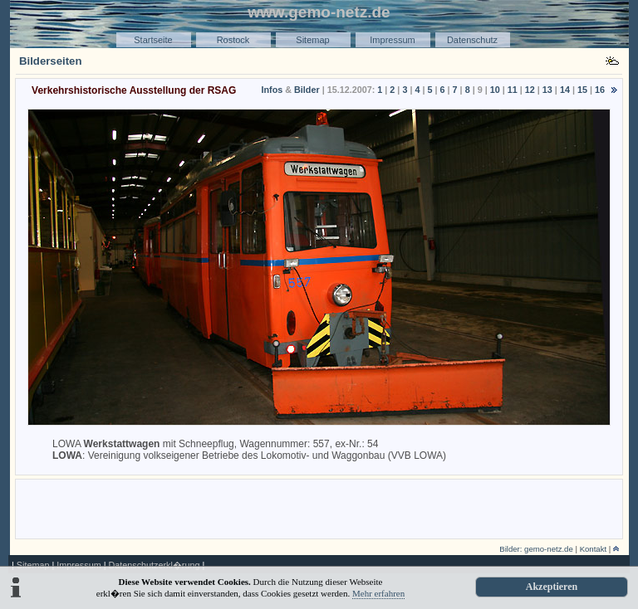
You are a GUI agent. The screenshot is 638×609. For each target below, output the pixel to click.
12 (530, 90)
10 (495, 90)
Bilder (307, 90)
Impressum (392, 40)
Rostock (233, 40)
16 (600, 90)
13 (547, 90)
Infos (271, 90)
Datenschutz (472, 40)
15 (582, 90)
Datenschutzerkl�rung (153, 565)
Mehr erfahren (378, 593)
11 (513, 90)
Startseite (153, 40)
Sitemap (312, 40)
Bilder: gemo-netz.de (536, 548)
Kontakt (593, 548)
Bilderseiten (50, 61)
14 (565, 90)
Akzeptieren (551, 586)
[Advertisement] (319, 508)
